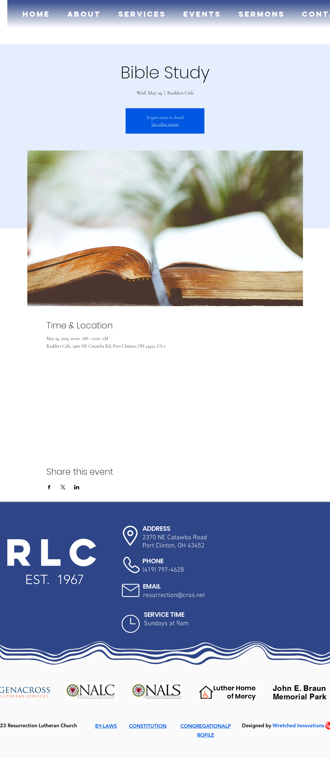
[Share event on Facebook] (49, 487)
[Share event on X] (63, 487)
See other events (165, 124)
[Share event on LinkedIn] (76, 487)
